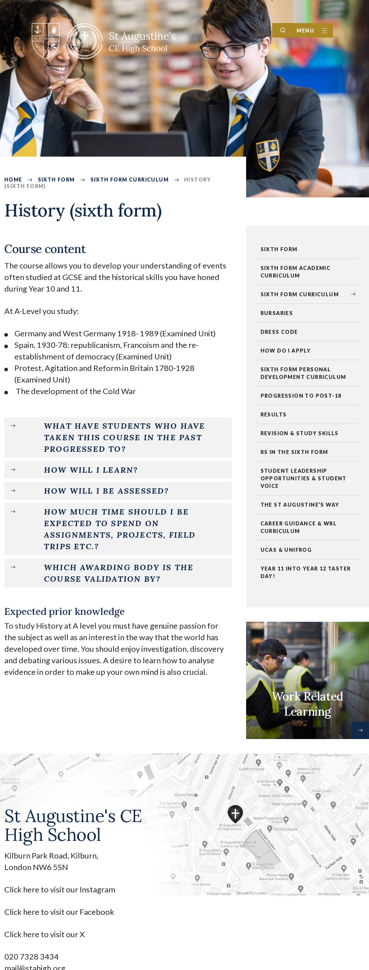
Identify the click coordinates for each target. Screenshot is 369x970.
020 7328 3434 (31, 956)
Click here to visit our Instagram (60, 889)
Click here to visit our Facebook (59, 912)
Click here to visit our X (45, 934)
